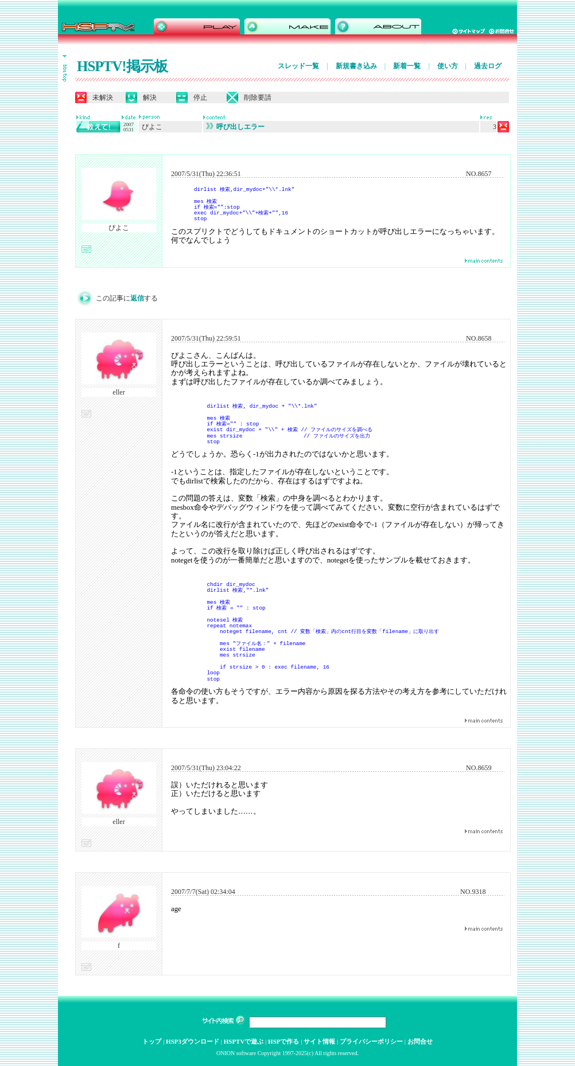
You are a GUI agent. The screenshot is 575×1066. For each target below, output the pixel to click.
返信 (137, 298)
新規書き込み (356, 66)
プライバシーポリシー (371, 1041)
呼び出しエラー (235, 127)
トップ (151, 1041)
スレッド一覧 (298, 66)
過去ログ (488, 66)
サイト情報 (319, 1041)
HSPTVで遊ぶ (244, 1041)
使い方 (447, 66)
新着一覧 (407, 66)
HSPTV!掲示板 (122, 66)
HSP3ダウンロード (192, 1041)
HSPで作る (283, 1041)
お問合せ (420, 1041)
